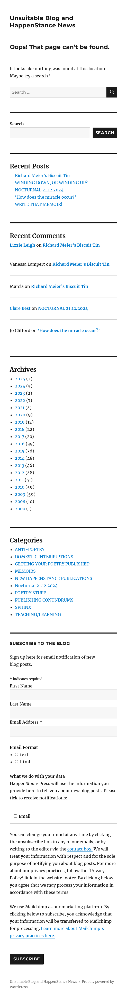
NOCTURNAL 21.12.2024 (39, 189)
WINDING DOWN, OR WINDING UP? (51, 182)
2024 (20, 385)
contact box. (80, 849)
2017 (19, 436)
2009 (20, 494)
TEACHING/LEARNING (38, 614)
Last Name (21, 704)
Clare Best (20, 308)
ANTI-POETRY (29, 549)
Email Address (26, 722)
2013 (19, 465)
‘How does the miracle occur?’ (45, 197)
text (24, 754)
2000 (20, 508)
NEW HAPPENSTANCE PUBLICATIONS (53, 578)
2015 (19, 450)
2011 (19, 479)
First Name (21, 685)
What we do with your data (37, 776)
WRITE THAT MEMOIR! (38, 204)
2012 (19, 472)
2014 (19, 458)
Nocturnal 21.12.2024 (36, 585)
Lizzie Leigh (22, 245)
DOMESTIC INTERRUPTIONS (44, 556)
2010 (19, 487)
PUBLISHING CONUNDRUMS (44, 600)
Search (17, 123)
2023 (20, 393)
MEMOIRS (25, 571)
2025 (20, 378)
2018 (19, 429)
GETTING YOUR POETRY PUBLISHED (52, 563)
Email (22, 816)
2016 (20, 443)
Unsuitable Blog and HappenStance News (42, 21)
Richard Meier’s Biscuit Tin (42, 175)
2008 (20, 501)
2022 (20, 400)
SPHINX (23, 607)
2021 (19, 407)
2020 (20, 414)
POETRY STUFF (30, 592)
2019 (20, 422)
